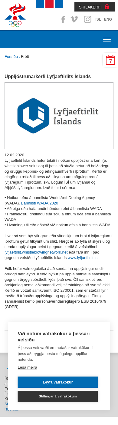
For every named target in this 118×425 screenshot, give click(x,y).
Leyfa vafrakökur (58, 382)
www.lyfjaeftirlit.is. (83, 257)
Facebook (62, 19)
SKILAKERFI (90, 7)
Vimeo (75, 19)
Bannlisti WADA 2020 (39, 203)
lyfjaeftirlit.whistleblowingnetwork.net (36, 252)
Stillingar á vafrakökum (58, 396)
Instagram (87, 19)
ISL (98, 19)
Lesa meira (27, 367)
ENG (108, 19)
